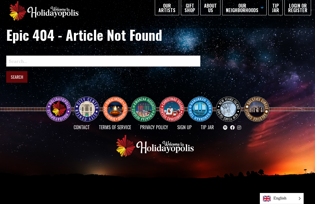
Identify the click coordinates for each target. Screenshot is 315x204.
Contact (82, 127)
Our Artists (166, 8)
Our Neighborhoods (242, 8)
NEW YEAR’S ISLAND (228, 106)
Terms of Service (115, 127)
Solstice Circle (256, 104)
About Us (210, 8)
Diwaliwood (117, 102)
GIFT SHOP (190, 8)
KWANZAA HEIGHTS (145, 104)
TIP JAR (275, 8)
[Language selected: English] (282, 198)
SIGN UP (184, 127)
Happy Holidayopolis (60, 104)
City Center (86, 104)
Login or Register (297, 8)
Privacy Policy (154, 127)
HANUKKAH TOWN (202, 104)
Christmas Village (174, 104)
